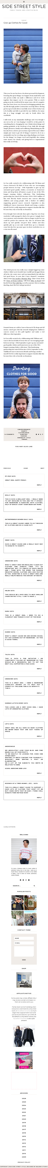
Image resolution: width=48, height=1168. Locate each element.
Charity (24, 431)
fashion (24, 436)
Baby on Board (36, 281)
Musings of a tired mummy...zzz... (19, 783)
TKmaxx (24, 439)
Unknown (9, 561)
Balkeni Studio (41, 1166)
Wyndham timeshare (20, 1018)
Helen (7, 590)
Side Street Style (24, 6)
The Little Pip (17, 283)
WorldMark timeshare (24, 1011)
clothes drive (23, 432)
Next (42, 468)
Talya (7, 654)
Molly (7, 495)
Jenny (7, 540)
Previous (7, 468)
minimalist (22, 437)
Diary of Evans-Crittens (14, 281)
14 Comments (9, 434)
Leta (7, 724)
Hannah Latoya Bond (14, 703)
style (28, 437)
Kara (7, 611)
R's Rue (8, 476)
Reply (39, 485)
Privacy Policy (24, 1162)
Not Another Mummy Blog (21, 278)
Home (26, 468)
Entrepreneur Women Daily (16, 519)
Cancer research (24, 429)
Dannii (7, 632)
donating (23, 434)
